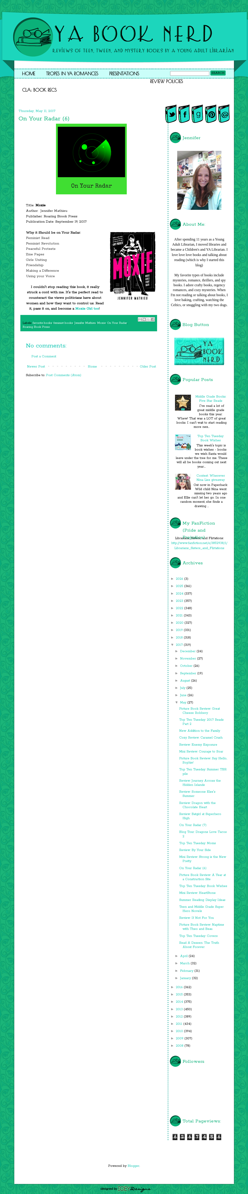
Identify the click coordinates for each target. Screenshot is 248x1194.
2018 (180, 638)
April (184, 956)
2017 (180, 645)
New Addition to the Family (199, 731)
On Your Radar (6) (192, 868)
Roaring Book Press (36, 327)
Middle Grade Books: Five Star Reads (210, 399)
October (187, 666)
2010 (180, 1031)
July (183, 688)
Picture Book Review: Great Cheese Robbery (199, 711)
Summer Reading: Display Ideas (202, 900)
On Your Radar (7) (192, 825)
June (184, 695)
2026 (180, 579)
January (186, 978)
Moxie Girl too (87, 309)
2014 (180, 1002)
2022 (180, 608)
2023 (180, 601)
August (185, 681)
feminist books (63, 323)
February (187, 971)
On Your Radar (117, 323)
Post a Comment (43, 356)
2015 (180, 995)
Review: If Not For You (196, 918)
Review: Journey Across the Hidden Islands (200, 783)
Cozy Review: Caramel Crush (201, 738)
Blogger (133, 1166)
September (188, 673)
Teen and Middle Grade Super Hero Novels (201, 909)
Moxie (101, 323)
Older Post (148, 367)
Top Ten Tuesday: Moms (197, 843)
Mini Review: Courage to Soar (201, 752)
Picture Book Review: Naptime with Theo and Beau (201, 927)
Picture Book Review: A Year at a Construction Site (202, 877)
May (183, 703)
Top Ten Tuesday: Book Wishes (210, 438)
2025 (180, 586)
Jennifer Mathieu (85, 323)
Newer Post (36, 367)
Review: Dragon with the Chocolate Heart (197, 805)
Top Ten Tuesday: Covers (198, 936)
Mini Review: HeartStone (197, 893)
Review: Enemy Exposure (198, 745)
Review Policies (166, 81)
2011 (179, 1024)
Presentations (124, 73)
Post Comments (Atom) (63, 375)
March (185, 963)
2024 (180, 594)
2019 (180, 630)
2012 (180, 1017)
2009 (180, 1038)
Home (28, 73)
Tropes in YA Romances (72, 73)
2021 (180, 616)
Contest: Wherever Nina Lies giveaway (210, 478)
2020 (180, 623)
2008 (180, 1046)
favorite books (42, 323)
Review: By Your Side (195, 850)
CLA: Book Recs (39, 90)
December (188, 651)
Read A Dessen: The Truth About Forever (199, 945)
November (188, 659)
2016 (180, 987)
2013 (180, 1009)
